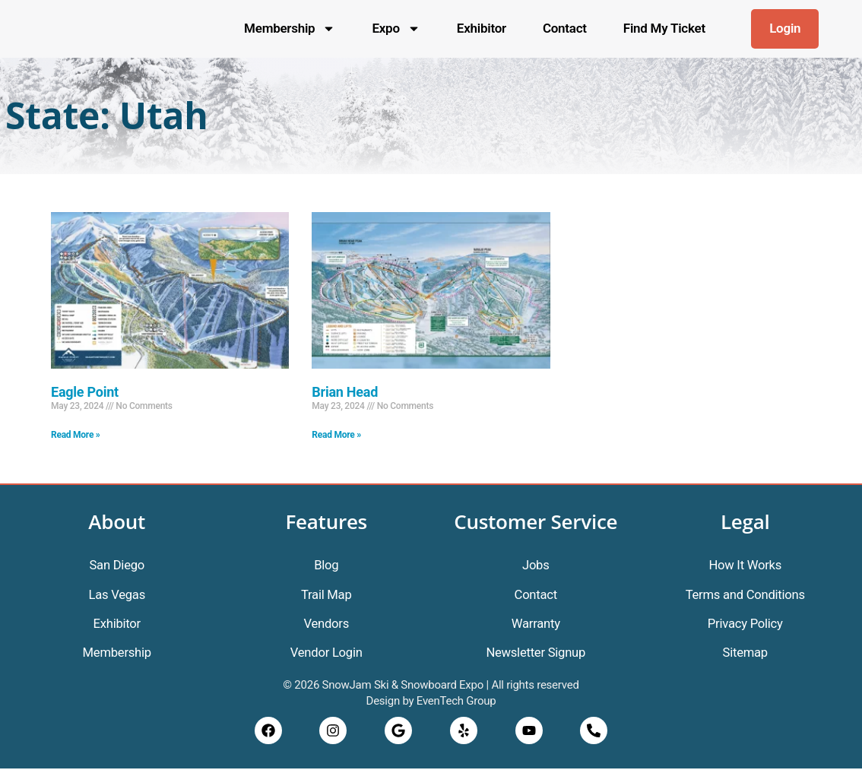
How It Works (745, 564)
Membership (289, 28)
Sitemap (745, 653)
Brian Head (345, 392)
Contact (565, 28)
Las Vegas (117, 594)
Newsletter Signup (536, 653)
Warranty (536, 624)
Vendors (326, 624)
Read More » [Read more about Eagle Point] (75, 434)
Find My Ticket (664, 28)
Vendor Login (326, 653)
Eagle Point (85, 392)
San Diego (117, 564)
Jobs (536, 564)
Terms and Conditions (745, 594)
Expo (396, 28)
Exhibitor (481, 28)
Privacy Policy (745, 624)
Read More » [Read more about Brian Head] (336, 434)
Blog (326, 564)
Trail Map (326, 594)
